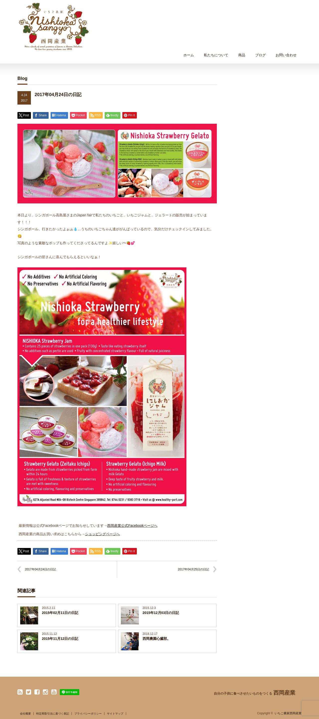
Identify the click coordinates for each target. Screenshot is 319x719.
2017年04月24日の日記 (40, 569)
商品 (241, 55)
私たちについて (216, 55)
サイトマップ (115, 713)
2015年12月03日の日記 (161, 613)
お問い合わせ (286, 55)
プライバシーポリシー (88, 713)
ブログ (260, 55)
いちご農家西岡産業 (288, 713)
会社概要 (25, 713)
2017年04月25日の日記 (193, 569)
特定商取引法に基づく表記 (52, 713)
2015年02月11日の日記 (60, 613)
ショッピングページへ (102, 534)
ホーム (188, 55)
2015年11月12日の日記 (60, 639)
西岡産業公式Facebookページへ (132, 526)
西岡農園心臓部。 (156, 639)
